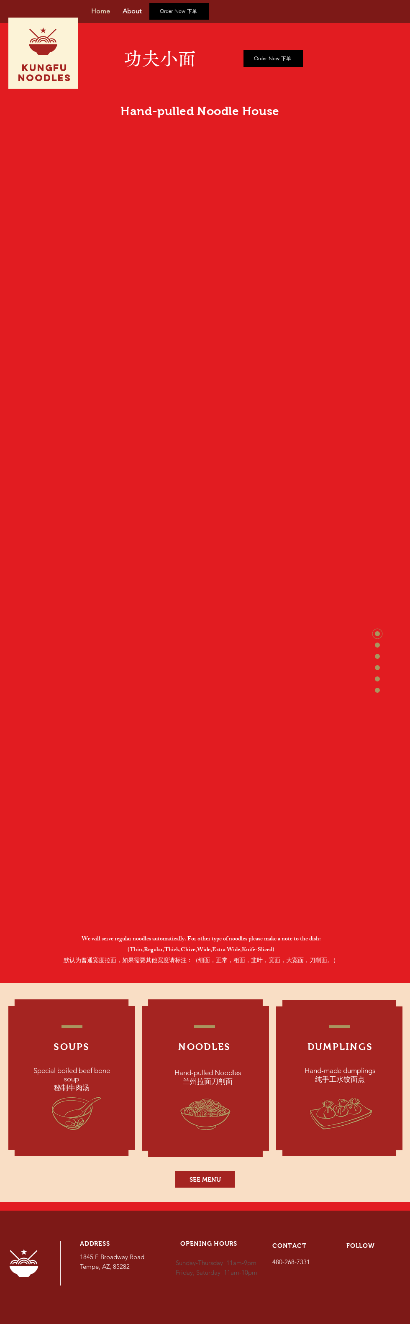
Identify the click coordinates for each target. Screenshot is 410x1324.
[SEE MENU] (205, 1179)
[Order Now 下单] (179, 11)
